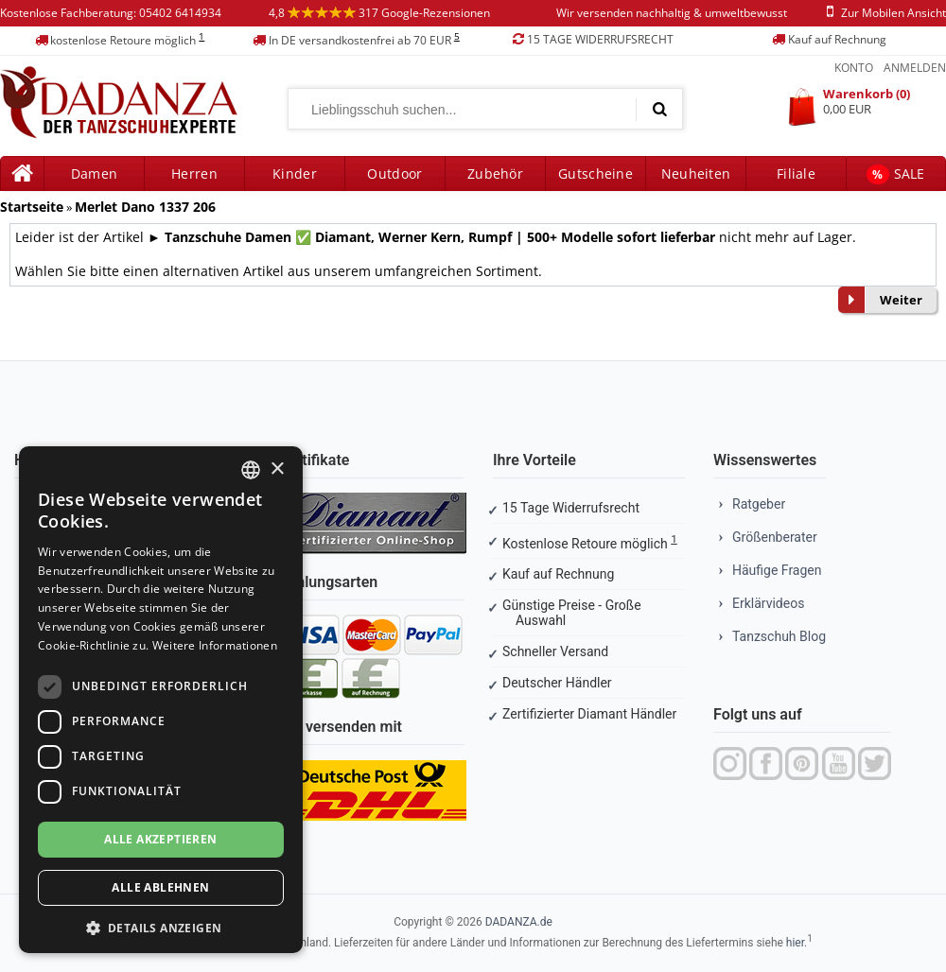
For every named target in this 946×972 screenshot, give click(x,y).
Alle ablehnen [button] (160, 887)
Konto (853, 68)
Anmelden (915, 68)
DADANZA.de (518, 922)
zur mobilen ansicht (883, 13)
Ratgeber (758, 504)
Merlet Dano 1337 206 (145, 207)
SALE (896, 174)
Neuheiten (696, 173)
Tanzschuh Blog (779, 636)
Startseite (31, 207)
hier (795, 942)
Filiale (796, 173)
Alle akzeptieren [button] (160, 839)
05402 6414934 (180, 13)
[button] (161, 926)
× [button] (277, 469)
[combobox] (250, 469)
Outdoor (394, 173)
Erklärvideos (768, 603)
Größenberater (774, 537)
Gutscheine (595, 173)
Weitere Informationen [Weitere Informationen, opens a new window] (214, 645)
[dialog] (161, 699)
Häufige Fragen (777, 570)
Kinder (294, 173)
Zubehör (495, 173)
